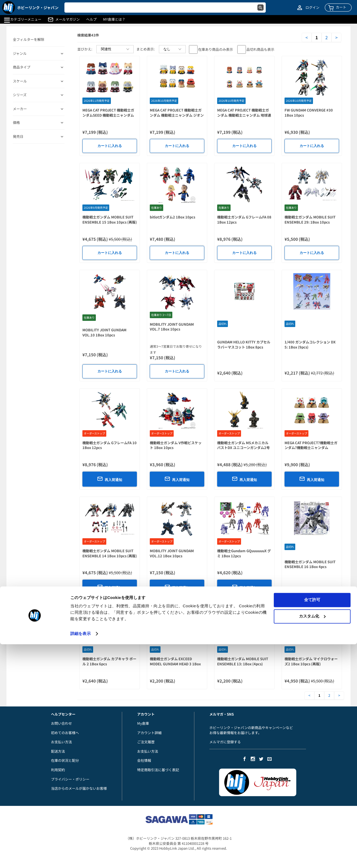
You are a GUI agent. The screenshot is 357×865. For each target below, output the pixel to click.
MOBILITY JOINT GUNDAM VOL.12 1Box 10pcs (172, 553)
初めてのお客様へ (65, 732)
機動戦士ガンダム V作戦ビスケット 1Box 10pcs (176, 445)
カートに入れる (109, 146)
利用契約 (58, 769)
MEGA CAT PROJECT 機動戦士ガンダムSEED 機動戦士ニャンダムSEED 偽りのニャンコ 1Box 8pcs (108, 115)
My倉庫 (143, 723)
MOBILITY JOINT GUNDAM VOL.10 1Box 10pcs (104, 332)
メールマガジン (67, 19)
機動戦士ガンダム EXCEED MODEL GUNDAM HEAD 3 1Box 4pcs (175, 663)
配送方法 (58, 751)
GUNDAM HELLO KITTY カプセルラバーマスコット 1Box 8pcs (243, 344)
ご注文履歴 (146, 741)
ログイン (312, 7)
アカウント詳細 (149, 732)
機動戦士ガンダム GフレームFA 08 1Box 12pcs (244, 219)
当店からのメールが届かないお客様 (79, 788)
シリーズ (20, 94)
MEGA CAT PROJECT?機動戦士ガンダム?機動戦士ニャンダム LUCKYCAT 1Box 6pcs (311, 447)
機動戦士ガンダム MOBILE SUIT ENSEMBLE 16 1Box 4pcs (310, 564)
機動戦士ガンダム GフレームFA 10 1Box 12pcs (109, 445)
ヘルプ (91, 19)
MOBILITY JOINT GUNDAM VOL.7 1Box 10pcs (172, 327)
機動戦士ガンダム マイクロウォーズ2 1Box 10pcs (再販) (311, 661)
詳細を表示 (80, 854)
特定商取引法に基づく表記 (158, 769)
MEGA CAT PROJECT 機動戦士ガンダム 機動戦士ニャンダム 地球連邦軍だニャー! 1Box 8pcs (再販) (244, 115)
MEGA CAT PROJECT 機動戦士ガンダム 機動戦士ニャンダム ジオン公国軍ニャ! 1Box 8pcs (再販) (177, 115)
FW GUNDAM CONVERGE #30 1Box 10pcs (309, 112)
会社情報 (144, 760)
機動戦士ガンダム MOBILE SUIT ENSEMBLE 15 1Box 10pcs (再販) (109, 219)
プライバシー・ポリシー (70, 779)
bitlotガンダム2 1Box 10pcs (172, 217)
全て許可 (312, 820)
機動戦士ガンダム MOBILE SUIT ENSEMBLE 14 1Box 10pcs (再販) (109, 553)
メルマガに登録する (225, 741)
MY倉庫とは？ (114, 19)
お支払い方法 (61, 741)
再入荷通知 (109, 479)
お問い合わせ (61, 723)
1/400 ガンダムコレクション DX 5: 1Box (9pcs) (310, 344)
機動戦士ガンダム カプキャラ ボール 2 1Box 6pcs (109, 661)
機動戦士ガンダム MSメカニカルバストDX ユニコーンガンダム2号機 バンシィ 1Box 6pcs (243, 447)
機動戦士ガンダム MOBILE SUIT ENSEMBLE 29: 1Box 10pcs (310, 219)
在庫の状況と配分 (65, 760)
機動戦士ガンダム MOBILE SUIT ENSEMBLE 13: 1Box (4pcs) (242, 661)
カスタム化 (312, 836)
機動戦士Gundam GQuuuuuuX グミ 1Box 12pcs (244, 553)
